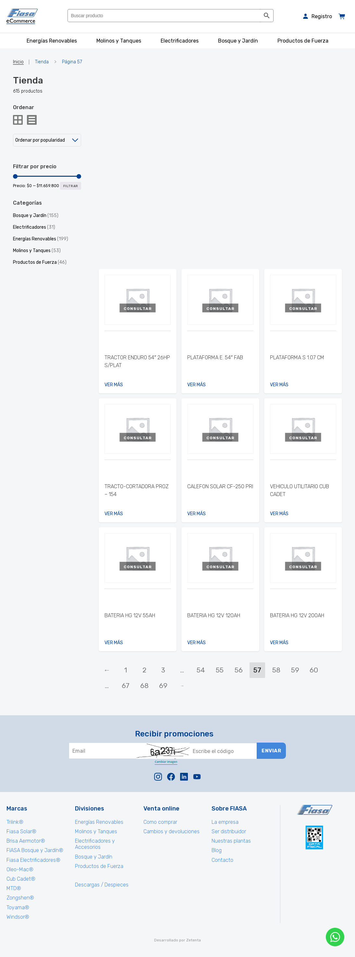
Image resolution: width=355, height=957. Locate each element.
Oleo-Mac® (19, 869)
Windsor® (17, 917)
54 (201, 670)
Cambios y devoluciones (171, 831)
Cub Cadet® (20, 879)
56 (239, 670)
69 (163, 686)
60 (314, 670)
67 (125, 686)
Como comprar (160, 822)
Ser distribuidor (229, 831)
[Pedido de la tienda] (47, 140)
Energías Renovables (34, 239)
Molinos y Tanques (32, 250)
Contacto (222, 860)
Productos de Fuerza (35, 262)
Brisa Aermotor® (25, 841)
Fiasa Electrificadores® (33, 860)
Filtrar (70, 186)
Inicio (18, 62)
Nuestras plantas (231, 841)
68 (144, 686)
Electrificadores (29, 227)
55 (220, 670)
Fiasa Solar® (21, 831)
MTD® (13, 888)
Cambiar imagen (166, 762)
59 (295, 670)
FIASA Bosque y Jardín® (34, 850)
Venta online (161, 808)
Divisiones (89, 808)
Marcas (16, 808)
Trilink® (14, 822)
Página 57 (72, 62)
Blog (217, 850)
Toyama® (17, 907)
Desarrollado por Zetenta (177, 940)
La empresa (225, 822)
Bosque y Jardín (29, 215)
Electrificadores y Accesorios (95, 844)
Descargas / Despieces (102, 885)
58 (276, 670)
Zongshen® (20, 898)
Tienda (42, 62)
